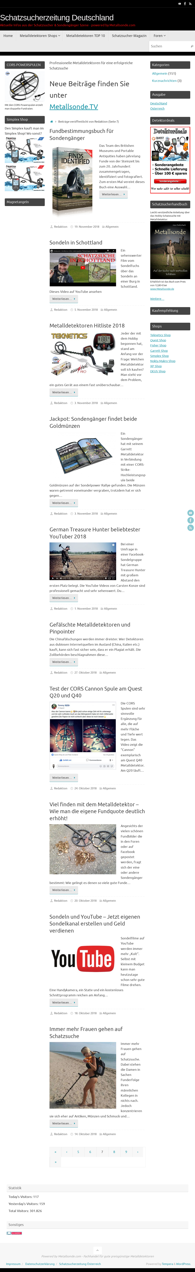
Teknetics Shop (161, 335)
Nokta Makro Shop (164, 361)
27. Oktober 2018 (85, 673)
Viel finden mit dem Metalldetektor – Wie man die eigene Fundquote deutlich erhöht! (97, 811)
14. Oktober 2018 (85, 1134)
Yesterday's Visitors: (24, 1204)
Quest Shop (159, 340)
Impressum (13, 1264)
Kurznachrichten (164, 81)
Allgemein (112, 227)
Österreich (158, 109)
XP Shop (156, 366)
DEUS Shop (158, 371)
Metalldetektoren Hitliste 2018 (87, 325)
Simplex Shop (160, 356)
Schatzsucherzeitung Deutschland (56, 17)
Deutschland (159, 103)
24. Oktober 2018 (85, 788)
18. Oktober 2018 (85, 1013)
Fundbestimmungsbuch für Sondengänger (82, 134)
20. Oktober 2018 (85, 901)
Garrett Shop (159, 351)
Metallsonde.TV (74, 106)
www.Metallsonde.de (162, 289)
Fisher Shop (159, 345)
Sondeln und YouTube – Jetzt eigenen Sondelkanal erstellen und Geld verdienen (95, 923)
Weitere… (158, 299)
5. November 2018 (86, 310)
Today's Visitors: (21, 1197)
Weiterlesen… (114, 194)
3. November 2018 (86, 403)
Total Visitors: (19, 1211)
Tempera (167, 1264)
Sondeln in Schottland (76, 242)
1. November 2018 (86, 609)
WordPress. (183, 1264)
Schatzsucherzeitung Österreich (80, 1264)
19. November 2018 (86, 227)
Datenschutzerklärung (40, 1264)
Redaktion (60, 227)
